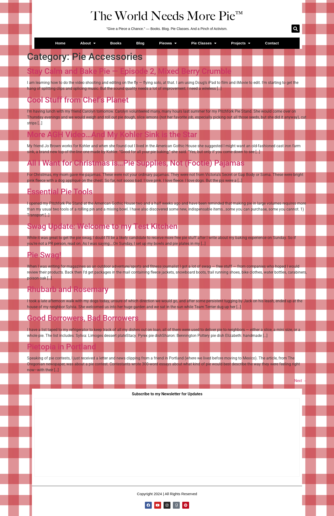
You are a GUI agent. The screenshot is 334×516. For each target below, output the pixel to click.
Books (116, 43)
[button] (296, 29)
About (88, 43)
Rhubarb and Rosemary (68, 289)
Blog (140, 43)
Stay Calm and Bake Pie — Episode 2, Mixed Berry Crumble (129, 71)
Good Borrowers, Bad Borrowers (83, 318)
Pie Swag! (44, 255)
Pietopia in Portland (61, 346)
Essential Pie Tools (60, 191)
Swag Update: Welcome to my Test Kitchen (102, 226)
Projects (240, 43)
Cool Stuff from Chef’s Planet (78, 100)
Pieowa (168, 43)
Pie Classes (203, 43)
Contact (272, 43)
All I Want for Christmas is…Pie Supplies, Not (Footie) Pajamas (135, 163)
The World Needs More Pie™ (167, 16)
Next (300, 380)
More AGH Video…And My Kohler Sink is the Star (112, 134)
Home (60, 43)
